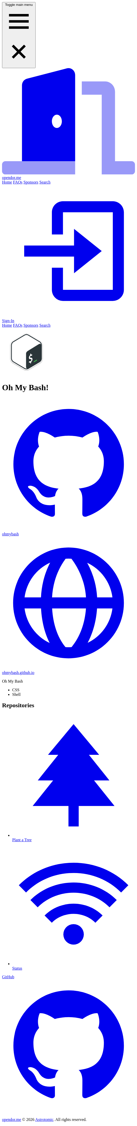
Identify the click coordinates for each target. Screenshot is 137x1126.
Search (45, 182)
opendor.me (11, 1119)
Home (7, 182)
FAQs (17, 182)
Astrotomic (44, 1119)
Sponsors (30, 182)
